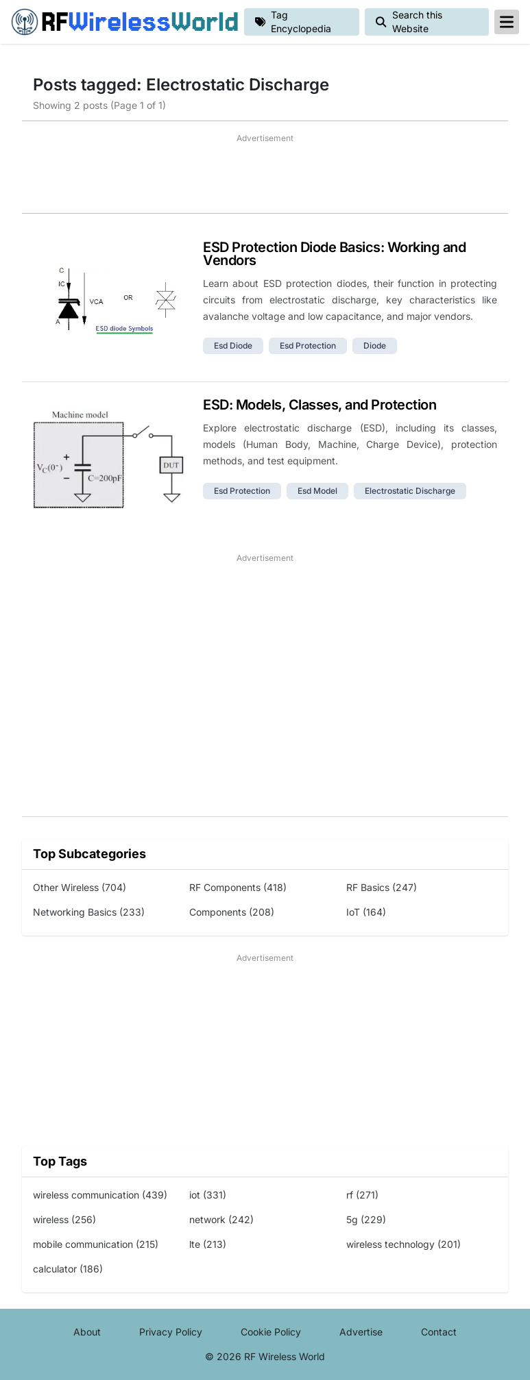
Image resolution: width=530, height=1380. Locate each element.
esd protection (308, 345)
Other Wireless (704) (79, 887)
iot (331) (207, 1195)
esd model (317, 491)
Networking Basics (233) (89, 912)
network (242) (221, 1219)
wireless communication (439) (100, 1195)
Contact (439, 1332)
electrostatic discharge (410, 491)
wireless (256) (64, 1219)
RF (122, 21)
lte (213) (207, 1244)
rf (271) (362, 1195)
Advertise (361, 1332)
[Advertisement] (265, 179)
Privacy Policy (170, 1332)
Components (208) (231, 912)
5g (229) (366, 1219)
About (87, 1332)
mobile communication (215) (95, 1244)
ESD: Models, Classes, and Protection (319, 405)
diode (374, 345)
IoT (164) (366, 912)
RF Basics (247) (381, 887)
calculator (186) (68, 1269)
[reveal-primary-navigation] (506, 22)
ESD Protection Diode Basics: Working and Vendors (334, 253)
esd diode (233, 345)
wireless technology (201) (403, 1244)
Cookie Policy (271, 1332)
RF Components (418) (238, 887)
